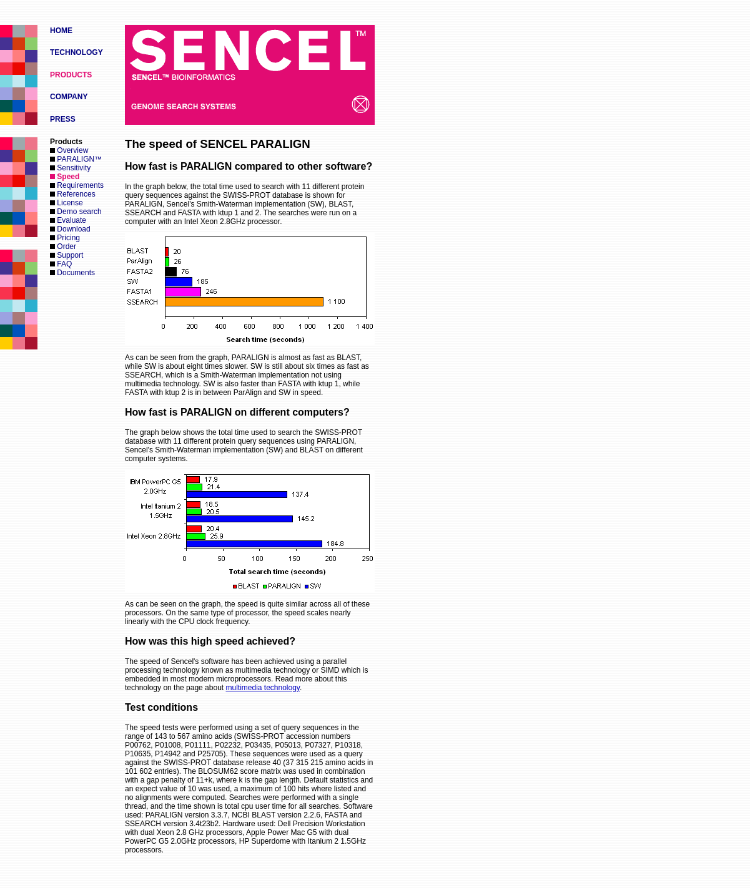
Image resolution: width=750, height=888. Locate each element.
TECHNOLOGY (76, 52)
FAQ (61, 264)
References (73, 194)
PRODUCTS (71, 75)
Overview (69, 150)
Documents (72, 272)
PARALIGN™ (76, 159)
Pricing (65, 237)
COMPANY (68, 96)
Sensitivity (70, 167)
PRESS (63, 119)
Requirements (77, 185)
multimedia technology (262, 687)
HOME (61, 30)
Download (70, 229)
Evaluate (68, 220)
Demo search (76, 211)
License (66, 202)
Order (63, 246)
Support (66, 255)
